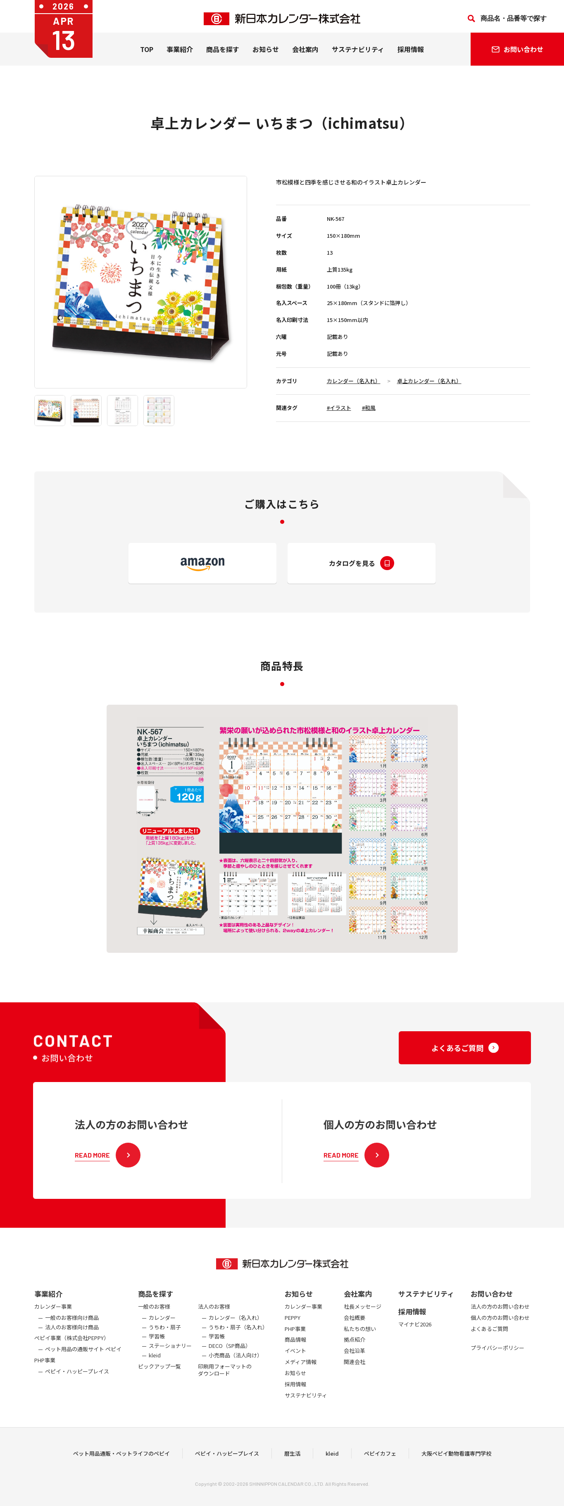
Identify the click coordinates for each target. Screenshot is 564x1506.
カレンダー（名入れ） (354, 381)
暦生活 (292, 1468)
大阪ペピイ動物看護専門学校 (456, 1468)
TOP (146, 54)
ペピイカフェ (380, 1468)
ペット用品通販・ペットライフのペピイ (121, 1468)
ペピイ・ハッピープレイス (227, 1468)
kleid (332, 1468)
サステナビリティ (358, 54)
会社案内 (305, 54)
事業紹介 (180, 54)
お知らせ (265, 54)
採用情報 (410, 54)
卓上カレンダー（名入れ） (429, 381)
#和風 (369, 408)
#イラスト (339, 408)
